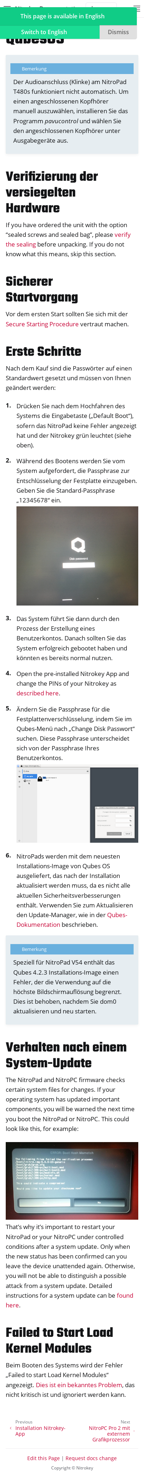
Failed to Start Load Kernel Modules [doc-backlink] (59, 1341)
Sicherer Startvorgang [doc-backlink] (42, 290)
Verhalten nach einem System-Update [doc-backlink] (66, 1056)
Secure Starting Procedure (42, 324)
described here (37, 693)
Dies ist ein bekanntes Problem (79, 1385)
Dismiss (118, 32)
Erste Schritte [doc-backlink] (43, 352)
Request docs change (91, 1458)
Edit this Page (43, 1458)
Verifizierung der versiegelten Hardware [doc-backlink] (52, 193)
